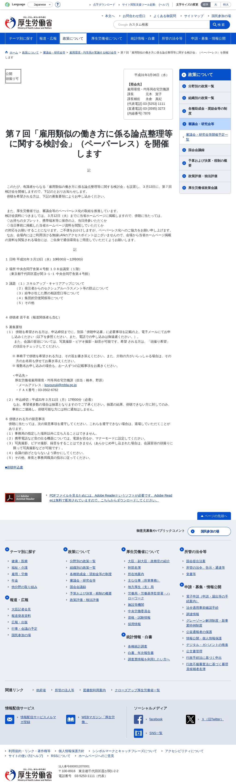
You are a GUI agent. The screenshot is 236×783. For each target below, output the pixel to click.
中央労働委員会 (139, 606)
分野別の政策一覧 (201, 86)
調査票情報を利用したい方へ (149, 650)
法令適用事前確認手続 (202, 598)
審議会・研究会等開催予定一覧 (207, 137)
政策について (200, 74)
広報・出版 (20, 613)
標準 (205, 4)
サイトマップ (194, 16)
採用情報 (134, 619)
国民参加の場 (221, 16)
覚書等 (191, 569)
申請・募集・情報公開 (204, 580)
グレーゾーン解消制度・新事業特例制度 (207, 614)
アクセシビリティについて (184, 742)
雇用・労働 (20, 569)
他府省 (41, 681)
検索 (223, 24)
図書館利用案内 (94, 681)
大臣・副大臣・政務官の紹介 (149, 556)
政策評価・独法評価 (202, 176)
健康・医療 (20, 556)
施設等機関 (136, 599)
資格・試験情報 (139, 612)
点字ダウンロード (104, 4)
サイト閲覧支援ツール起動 (138, 4)
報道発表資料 (21, 607)
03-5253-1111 (85, 767)
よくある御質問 (164, 16)
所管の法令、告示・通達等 (205, 562)
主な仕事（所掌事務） (144, 575)
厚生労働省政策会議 (202, 188)
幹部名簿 (134, 562)
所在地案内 (136, 569)
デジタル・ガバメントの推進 (207, 636)
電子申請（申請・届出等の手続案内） (207, 590)
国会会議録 (196, 150)
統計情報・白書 (141, 630)
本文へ (110, 16)
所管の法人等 (64, 681)
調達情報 (192, 605)
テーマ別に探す (24, 548)
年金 (15, 575)
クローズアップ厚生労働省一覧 (137, 681)
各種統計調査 (137, 637)
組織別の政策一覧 (201, 98)
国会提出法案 (196, 556)
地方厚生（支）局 (141, 582)
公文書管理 (194, 642)
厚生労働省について (144, 548)
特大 (226, 4)
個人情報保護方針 (71, 742)
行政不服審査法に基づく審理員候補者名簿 (207, 657)
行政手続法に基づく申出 (204, 649)
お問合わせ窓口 (134, 16)
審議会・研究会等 (201, 124)
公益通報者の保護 (199, 623)
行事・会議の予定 (24, 619)
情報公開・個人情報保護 (204, 629)
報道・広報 (21, 593)
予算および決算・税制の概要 (207, 163)
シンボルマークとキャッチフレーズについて (124, 742)
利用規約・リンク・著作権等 (29, 742)
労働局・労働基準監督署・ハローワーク (149, 590)
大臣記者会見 (21, 600)
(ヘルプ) (164, 4)
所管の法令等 (197, 548)
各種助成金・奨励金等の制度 (207, 111)
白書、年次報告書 (141, 644)
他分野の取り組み (24, 582)
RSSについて (61, 747)
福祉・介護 (20, 562)
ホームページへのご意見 (96, 747)
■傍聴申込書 (14, 467)
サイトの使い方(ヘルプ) (26, 747)
